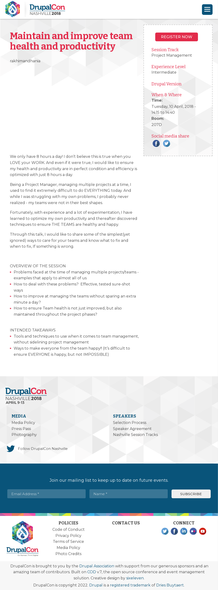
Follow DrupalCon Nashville (43, 448)
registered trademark (130, 585)
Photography (24, 434)
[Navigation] (207, 9)
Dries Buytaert (170, 585)
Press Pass (21, 429)
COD (91, 572)
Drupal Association (96, 566)
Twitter (166, 143)
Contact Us (126, 523)
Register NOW (176, 37)
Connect (183, 523)
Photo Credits (68, 554)
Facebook (156, 143)
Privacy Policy (68, 535)
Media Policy (23, 422)
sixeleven (135, 578)
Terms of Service (68, 541)
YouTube (202, 531)
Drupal (96, 585)
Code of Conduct (68, 529)
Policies (68, 523)
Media (19, 416)
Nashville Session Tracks (135, 434)
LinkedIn (184, 531)
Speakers (124, 416)
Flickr (193, 531)
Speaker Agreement (132, 429)
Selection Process (129, 422)
